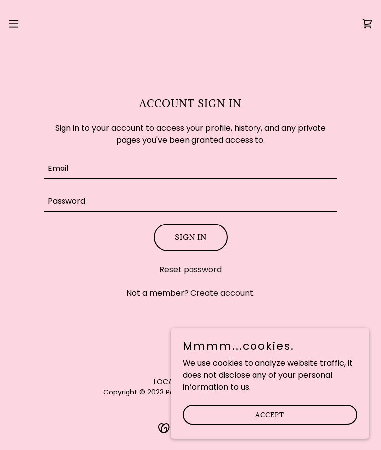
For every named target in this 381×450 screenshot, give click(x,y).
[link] (190, 24)
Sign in (191, 237)
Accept (269, 414)
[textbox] (190, 168)
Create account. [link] (222, 293)
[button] (32, 24)
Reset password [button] (190, 269)
